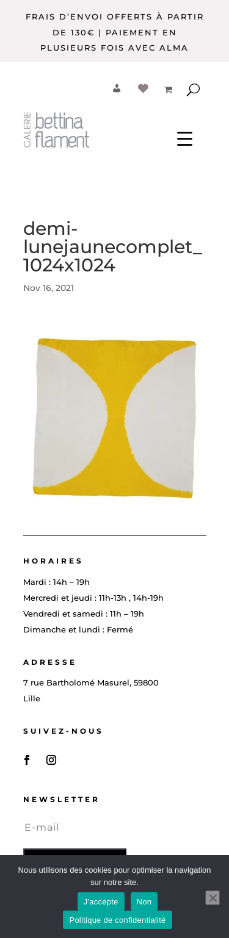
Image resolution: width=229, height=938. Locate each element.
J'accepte (101, 901)
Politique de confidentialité (117, 920)
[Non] (212, 897)
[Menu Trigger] (185, 138)
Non (144, 901)
